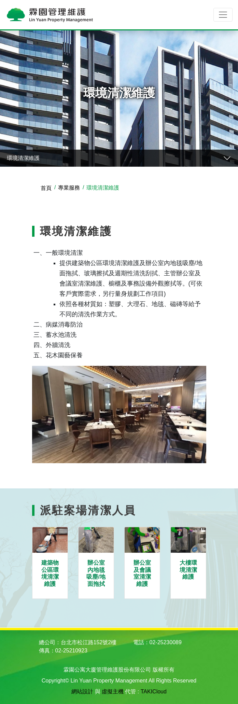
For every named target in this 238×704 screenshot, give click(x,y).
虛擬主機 (113, 691)
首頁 (46, 188)
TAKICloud (154, 691)
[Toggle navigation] (223, 15)
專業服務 (69, 188)
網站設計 (82, 691)
